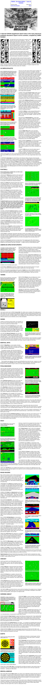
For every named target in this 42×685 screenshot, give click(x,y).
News (30, 5)
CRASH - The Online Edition (18, 1)
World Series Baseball (15, 5)
